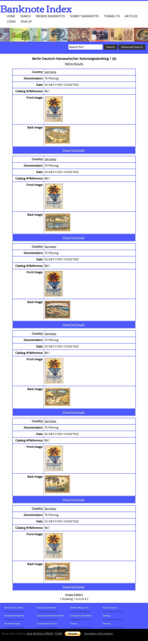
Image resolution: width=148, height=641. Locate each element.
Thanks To (112, 16)
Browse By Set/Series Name (50, 615)
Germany (50, 72)
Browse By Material (46, 607)
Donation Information (98, 633)
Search (25, 16)
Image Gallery (74, 594)
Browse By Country (13, 607)
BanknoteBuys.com (79, 607)
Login (11, 21)
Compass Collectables (81, 615)
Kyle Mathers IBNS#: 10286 (44, 633)
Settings (106, 615)
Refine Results (74, 64)
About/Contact (110, 607)
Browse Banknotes (50, 16)
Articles (131, 16)
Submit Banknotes (84, 16)
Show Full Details (74, 150)
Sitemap (107, 623)
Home (11, 16)
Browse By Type (12, 623)
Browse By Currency (47, 623)
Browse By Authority (14, 615)
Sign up (26, 21)
